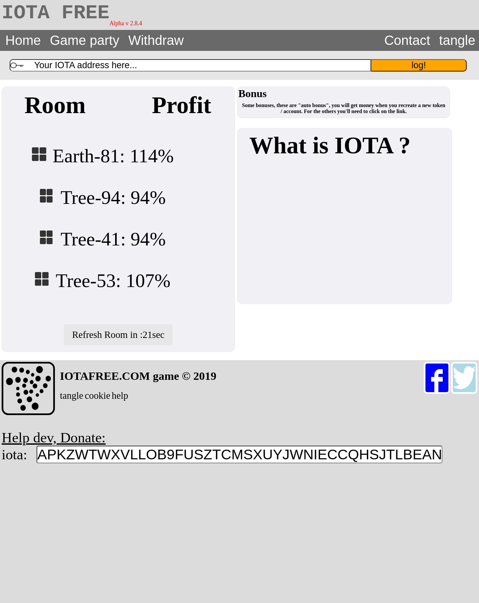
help (120, 395)
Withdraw (156, 40)
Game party (84, 40)
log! (418, 65)
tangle (457, 40)
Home (23, 40)
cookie (97, 395)
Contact (407, 40)
